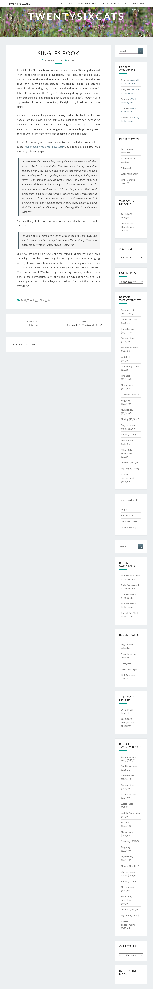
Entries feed (127, 515)
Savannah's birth (129, 347)
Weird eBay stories (130, 366)
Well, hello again (129, 173)
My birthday (127, 409)
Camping (125, 394)
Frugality (125, 400)
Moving (124, 419)
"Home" (125, 462)
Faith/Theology (29, 300)
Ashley (72, 60)
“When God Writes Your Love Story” (45, 147)
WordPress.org (128, 527)
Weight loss (127, 356)
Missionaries (127, 440)
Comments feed (129, 521)
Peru (123, 434)
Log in (124, 509)
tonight (125, 217)
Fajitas (124, 468)
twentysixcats (19, 4)
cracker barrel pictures (114, 3)
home (60, 3)
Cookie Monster (129, 319)
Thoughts (44, 300)
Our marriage (128, 338)
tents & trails (137, 3)
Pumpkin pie (127, 328)
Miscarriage (127, 385)
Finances (125, 375)
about (71, 3)
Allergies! (126, 167)
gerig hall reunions (88, 3)
